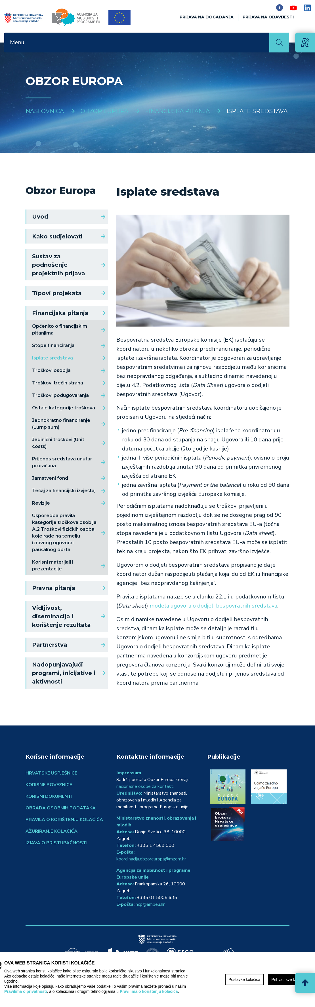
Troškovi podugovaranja (60, 395)
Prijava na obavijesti (268, 17)
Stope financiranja (53, 345)
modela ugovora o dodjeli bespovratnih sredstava (212, 606)
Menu (17, 42)
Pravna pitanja (53, 588)
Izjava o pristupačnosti (56, 843)
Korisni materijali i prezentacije (52, 565)
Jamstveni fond (50, 478)
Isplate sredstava (52, 358)
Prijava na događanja (207, 17)
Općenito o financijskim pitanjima (59, 329)
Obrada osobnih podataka (61, 808)
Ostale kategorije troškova (63, 408)
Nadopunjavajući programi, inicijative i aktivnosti (63, 673)
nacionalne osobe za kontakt (144, 786)
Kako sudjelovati (57, 236)
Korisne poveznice (49, 785)
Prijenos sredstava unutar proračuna (62, 462)
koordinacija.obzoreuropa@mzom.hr (151, 859)
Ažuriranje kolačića (51, 831)
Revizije (41, 503)
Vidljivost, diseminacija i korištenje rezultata (61, 616)
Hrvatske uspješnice (51, 773)
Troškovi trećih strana (57, 383)
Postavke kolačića (244, 979)
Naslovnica (45, 111)
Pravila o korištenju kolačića (64, 819)
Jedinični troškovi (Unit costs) (58, 443)
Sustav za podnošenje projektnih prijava (58, 265)
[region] (157, 979)
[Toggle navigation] (261, 42)
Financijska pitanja (60, 313)
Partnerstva (49, 644)
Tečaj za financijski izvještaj (64, 490)
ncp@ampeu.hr (150, 904)
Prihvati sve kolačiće (289, 979)
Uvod (40, 216)
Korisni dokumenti (49, 796)
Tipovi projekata (57, 293)
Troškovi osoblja (51, 370)
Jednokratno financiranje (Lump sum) (61, 424)
